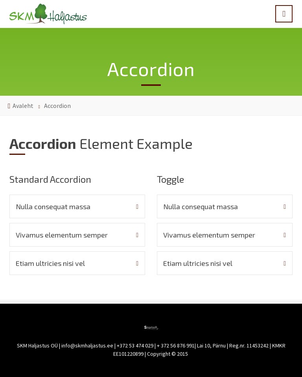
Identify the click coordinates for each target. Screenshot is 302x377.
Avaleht (23, 106)
